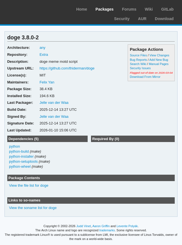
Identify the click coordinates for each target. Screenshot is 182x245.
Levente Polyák (126, 226)
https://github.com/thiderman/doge (66, 68)
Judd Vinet (83, 226)
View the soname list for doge (33, 208)
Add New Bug (158, 59)
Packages (104, 9)
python (14, 146)
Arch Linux (30, 8)
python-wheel (20, 166)
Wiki (149, 9)
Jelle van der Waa (53, 102)
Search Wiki (138, 64)
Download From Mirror (145, 76)
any (42, 47)
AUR (142, 18)
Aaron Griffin (101, 226)
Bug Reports (138, 59)
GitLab (167, 9)
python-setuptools (23, 161)
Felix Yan (46, 82)
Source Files (138, 55)
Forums (129, 9)
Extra (43, 54)
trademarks (107, 230)
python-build (19, 151)
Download (164, 18)
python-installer (21, 156)
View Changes (159, 55)
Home (81, 9)
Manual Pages (158, 64)
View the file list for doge (28, 185)
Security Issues (140, 68)
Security (122, 18)
